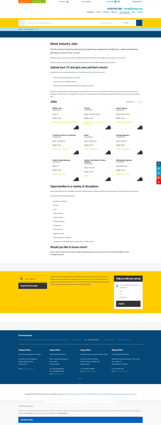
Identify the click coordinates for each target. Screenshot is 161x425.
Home (20, 29)
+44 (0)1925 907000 (109, 340)
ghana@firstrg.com (59, 374)
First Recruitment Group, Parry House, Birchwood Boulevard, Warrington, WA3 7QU (43, 340)
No (120, 294)
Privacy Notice (63, 413)
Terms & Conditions (68, 394)
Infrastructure (104, 94)
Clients (99, 12)
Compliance (132, 394)
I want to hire (37, 1)
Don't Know (122, 297)
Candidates (90, 12)
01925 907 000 (114, 8)
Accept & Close (27, 420)
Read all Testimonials (29, 286)
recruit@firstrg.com (133, 8)
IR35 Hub (106, 12)
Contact (140, 12)
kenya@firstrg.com (90, 371)
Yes (120, 291)
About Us (114, 12)
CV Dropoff (62, 1)
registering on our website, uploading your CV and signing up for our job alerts (76, 72)
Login (86, 1)
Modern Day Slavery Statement (118, 394)
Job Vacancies (124, 12)
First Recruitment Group (31, 10)
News (133, 12)
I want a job (23, 1)
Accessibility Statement (92, 394)
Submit (121, 304)
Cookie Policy (104, 394)
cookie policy (29, 413)
